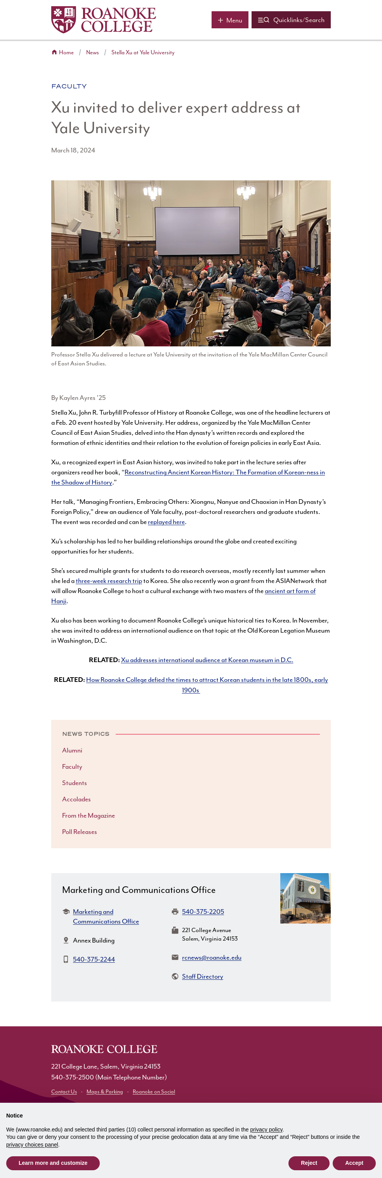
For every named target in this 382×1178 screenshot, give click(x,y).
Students (74, 782)
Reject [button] (309, 1163)
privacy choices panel (32, 1145)
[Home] (103, 19)
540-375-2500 (72, 1077)
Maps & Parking (105, 1091)
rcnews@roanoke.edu (211, 957)
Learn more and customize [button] (53, 1163)
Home (66, 52)
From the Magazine (88, 815)
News (92, 52)
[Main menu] (230, 19)
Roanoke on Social (154, 1091)
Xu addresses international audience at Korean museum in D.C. (207, 660)
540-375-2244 (94, 959)
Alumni (72, 750)
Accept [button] (354, 1163)
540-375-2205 (203, 911)
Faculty (69, 86)
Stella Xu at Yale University (143, 52)
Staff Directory (202, 976)
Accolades (76, 799)
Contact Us (64, 1091)
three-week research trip (109, 580)
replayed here (166, 521)
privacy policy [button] (266, 1129)
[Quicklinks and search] (291, 19)
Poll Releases (79, 831)
